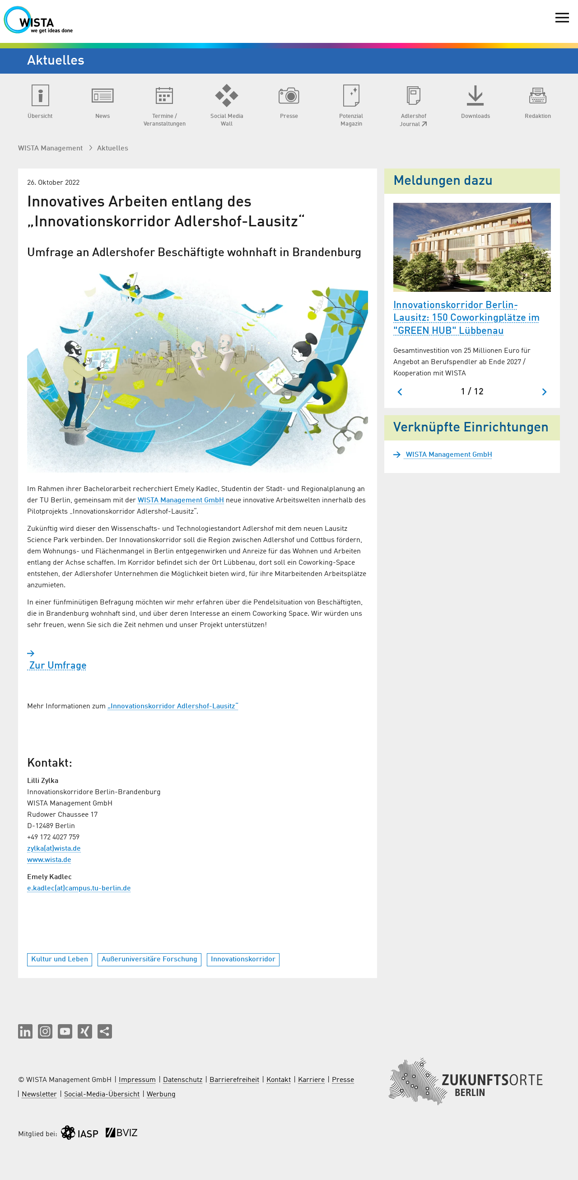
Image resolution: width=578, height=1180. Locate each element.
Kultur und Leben (59, 959)
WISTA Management (51, 148)
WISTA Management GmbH (181, 500)
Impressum (137, 1080)
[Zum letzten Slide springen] (400, 392)
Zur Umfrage (57, 666)
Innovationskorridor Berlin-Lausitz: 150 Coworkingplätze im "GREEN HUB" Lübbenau (466, 318)
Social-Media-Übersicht (102, 1094)
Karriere (311, 1080)
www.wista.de (49, 860)
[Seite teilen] (105, 1031)
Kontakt (278, 1080)
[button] (25, 1031)
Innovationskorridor (243, 959)
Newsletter (39, 1094)
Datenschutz (182, 1080)
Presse (343, 1080)
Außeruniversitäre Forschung (149, 959)
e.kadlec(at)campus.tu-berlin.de (79, 888)
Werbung (161, 1094)
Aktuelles (112, 148)
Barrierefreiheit (234, 1080)
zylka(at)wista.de (54, 848)
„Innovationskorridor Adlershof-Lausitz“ (172, 706)
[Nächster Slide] (544, 392)
